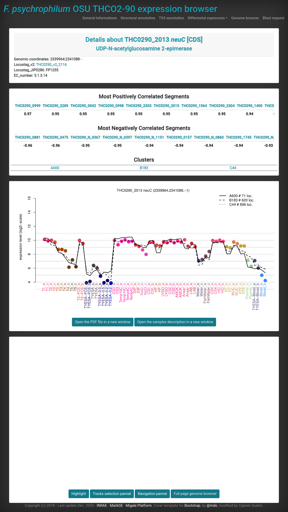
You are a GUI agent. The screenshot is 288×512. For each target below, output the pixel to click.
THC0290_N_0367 (85, 137)
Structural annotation (137, 18)
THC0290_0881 (28, 137)
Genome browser (245, 18)
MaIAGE (116, 505)
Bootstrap (192, 505)
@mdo (212, 505)
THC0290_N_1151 (149, 137)
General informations (99, 18)
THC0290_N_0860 (209, 137)
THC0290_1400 (249, 105)
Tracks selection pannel (112, 494)
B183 (144, 168)
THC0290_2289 (55, 105)
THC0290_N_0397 (117, 137)
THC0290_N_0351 (268, 137)
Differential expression (206, 18)
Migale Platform (139, 505)
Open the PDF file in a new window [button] (102, 322)
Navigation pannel (152, 494)
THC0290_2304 (222, 105)
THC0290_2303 (138, 105)
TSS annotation (171, 18)
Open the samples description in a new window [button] (175, 322)
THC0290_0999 (28, 105)
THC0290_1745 (238, 137)
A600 (55, 168)
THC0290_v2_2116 (51, 64)
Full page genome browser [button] (195, 494)
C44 (233, 168)
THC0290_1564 (194, 105)
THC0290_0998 (111, 105)
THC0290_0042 (83, 105)
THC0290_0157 (179, 137)
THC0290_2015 (166, 105)
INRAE (102, 505)
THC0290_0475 (55, 137)
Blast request (273, 18)
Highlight (78, 494)
